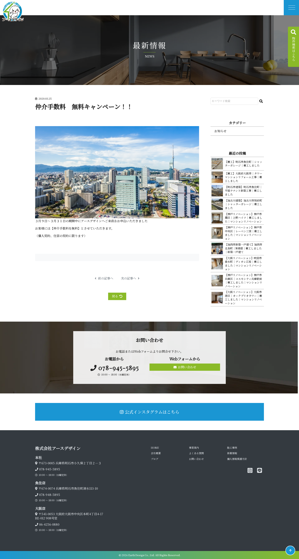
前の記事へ (104, 278)
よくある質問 (196, 453)
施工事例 (232, 447)
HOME (155, 447)
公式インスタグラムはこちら (149, 412)
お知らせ (220, 131)
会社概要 (156, 453)
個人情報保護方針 (237, 459)
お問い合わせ (185, 367)
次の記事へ (130, 278)
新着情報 (232, 453)
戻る (117, 296)
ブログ (154, 459)
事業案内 (194, 447)
